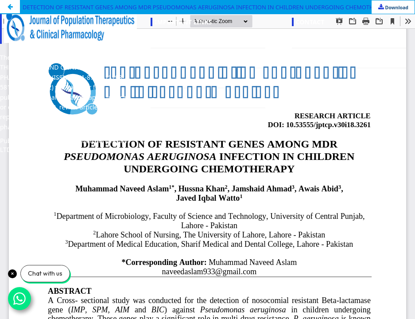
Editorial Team (171, 60)
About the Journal (176, 40)
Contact (162, 100)
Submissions (169, 80)
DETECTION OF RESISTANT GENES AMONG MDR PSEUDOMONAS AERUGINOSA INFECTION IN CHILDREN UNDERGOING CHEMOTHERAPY (207, 7)
